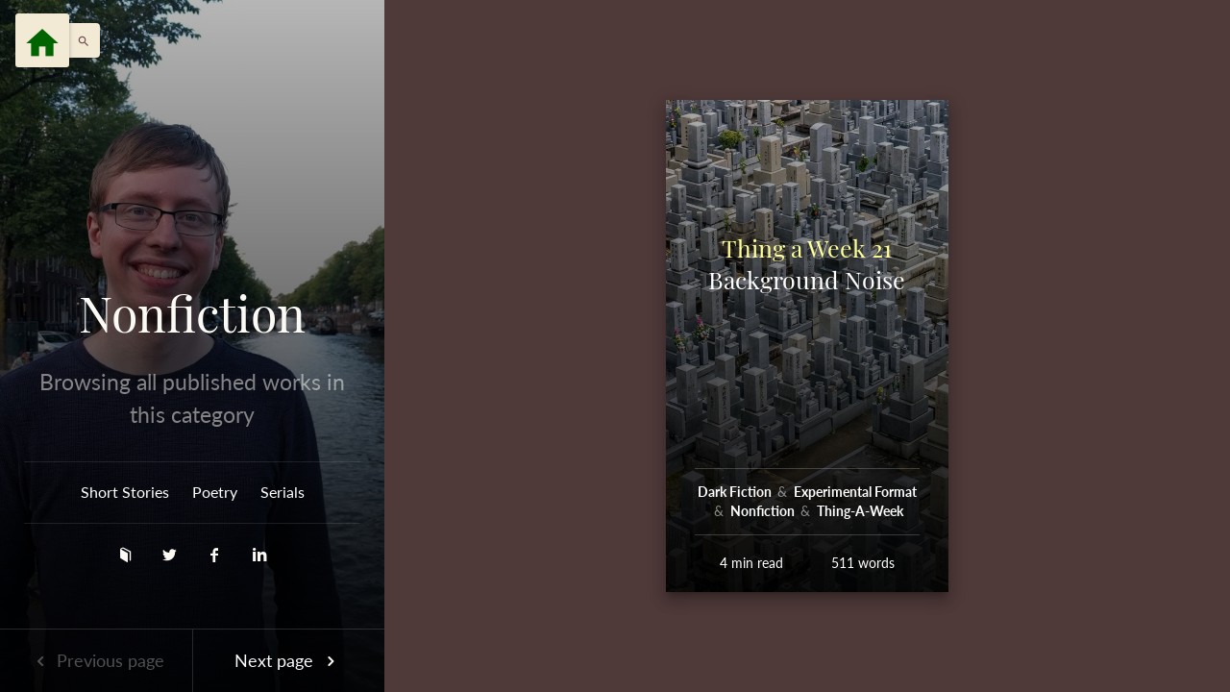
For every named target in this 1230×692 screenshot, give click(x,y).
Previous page (96, 660)
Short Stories (125, 491)
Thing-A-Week (860, 511)
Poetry (214, 491)
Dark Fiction (736, 491)
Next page (288, 660)
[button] (79, 40)
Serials (282, 491)
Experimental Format (855, 491)
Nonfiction (192, 313)
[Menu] (42, 40)
